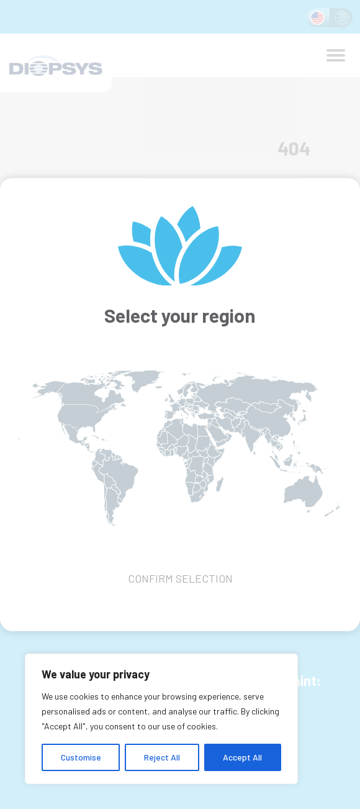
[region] (161, 719)
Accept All (242, 757)
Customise (81, 757)
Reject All (162, 757)
